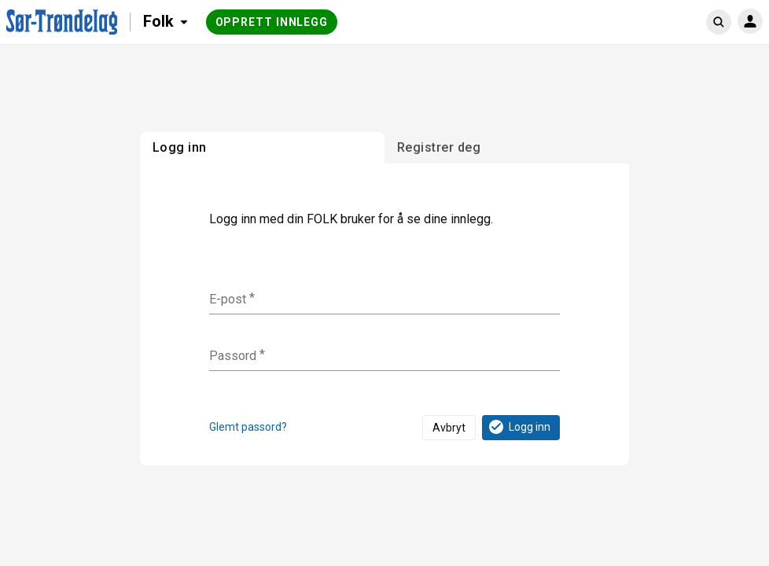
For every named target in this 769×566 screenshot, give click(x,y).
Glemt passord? (248, 427)
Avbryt (448, 427)
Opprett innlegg (272, 22)
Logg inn (518, 426)
